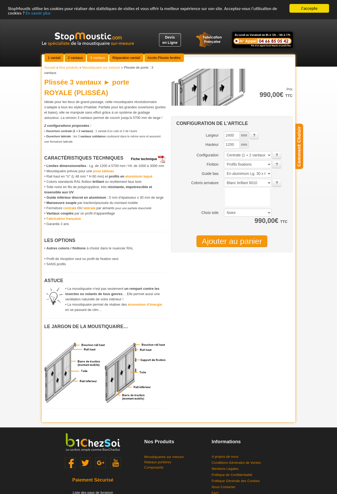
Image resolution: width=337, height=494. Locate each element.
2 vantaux (75, 58)
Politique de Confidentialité (232, 475)
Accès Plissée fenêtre (164, 58)
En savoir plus (38, 13)
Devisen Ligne (170, 40)
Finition (212, 164)
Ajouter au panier (232, 241)
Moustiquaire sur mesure (101, 67)
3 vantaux (97, 58)
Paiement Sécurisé (93, 480)
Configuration (207, 155)
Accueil (49, 67)
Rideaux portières (157, 462)
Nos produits (68, 67)
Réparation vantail (126, 58)
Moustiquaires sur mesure (164, 457)
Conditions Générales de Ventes (236, 463)
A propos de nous (225, 457)
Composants (153, 467)
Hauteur (212, 144)
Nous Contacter (224, 487)
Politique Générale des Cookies (236, 481)
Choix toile (209, 213)
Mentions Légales (225, 469)
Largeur (212, 135)
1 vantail (54, 58)
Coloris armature (204, 183)
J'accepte (309, 8)
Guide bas (210, 173)
